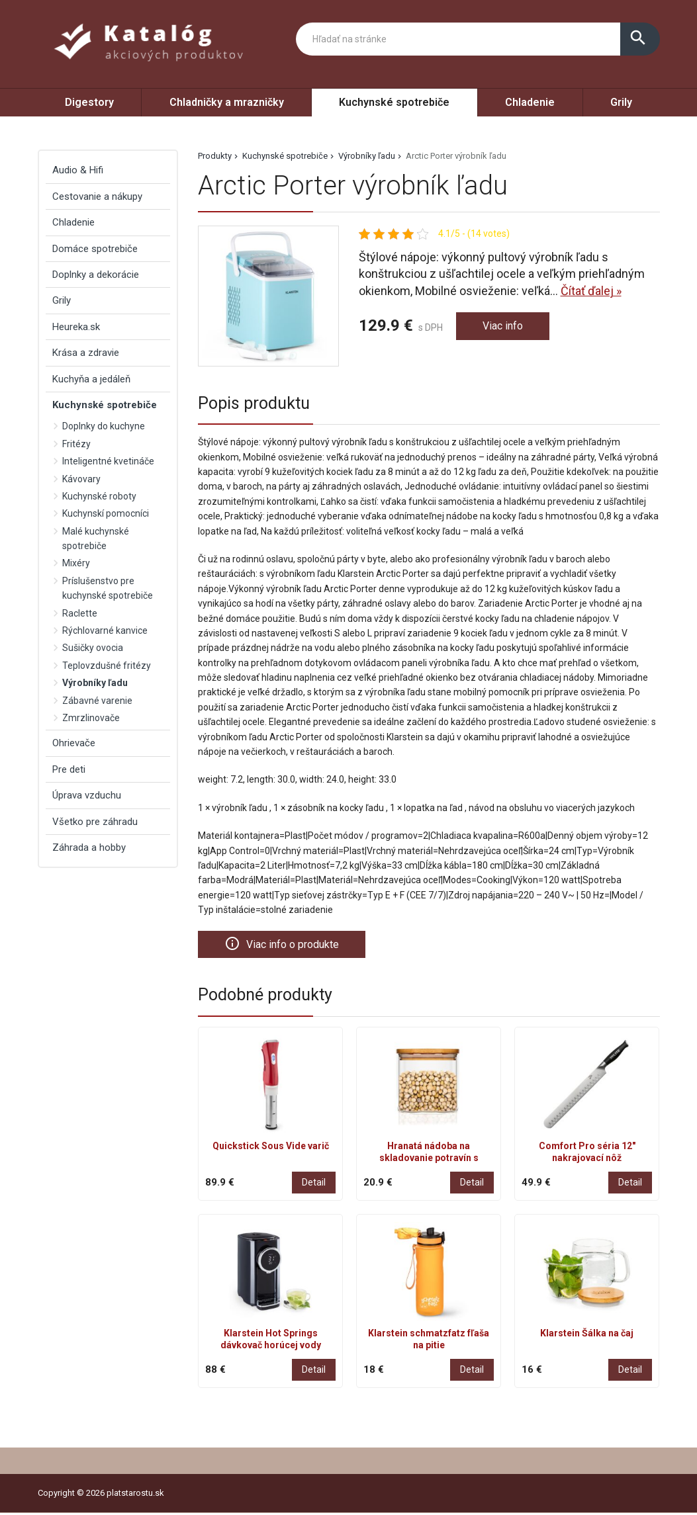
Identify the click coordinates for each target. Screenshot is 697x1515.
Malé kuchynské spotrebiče (95, 538)
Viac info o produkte (287, 945)
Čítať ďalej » (591, 291)
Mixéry (76, 563)
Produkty (215, 156)
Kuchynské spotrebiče (394, 102)
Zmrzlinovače (91, 718)
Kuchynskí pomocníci (105, 513)
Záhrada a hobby (89, 847)
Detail (314, 1183)
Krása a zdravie (85, 353)
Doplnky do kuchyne (103, 426)
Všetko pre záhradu (95, 822)
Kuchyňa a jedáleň (91, 379)
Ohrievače (73, 743)
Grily (621, 102)
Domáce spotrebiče (95, 249)
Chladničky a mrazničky (226, 102)
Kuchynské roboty (99, 496)
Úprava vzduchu (86, 795)
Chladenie (530, 102)
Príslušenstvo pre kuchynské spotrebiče (107, 588)
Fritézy (76, 444)
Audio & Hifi (77, 170)
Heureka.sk (76, 327)
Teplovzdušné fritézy (106, 665)
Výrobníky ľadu (366, 156)
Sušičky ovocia (92, 647)
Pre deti (68, 769)
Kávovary (81, 479)
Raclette (79, 613)
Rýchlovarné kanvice (105, 630)
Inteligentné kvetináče (108, 461)
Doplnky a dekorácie (95, 275)
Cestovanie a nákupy (97, 196)
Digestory (89, 102)
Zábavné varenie (97, 700)
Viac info (505, 327)
